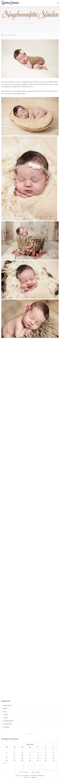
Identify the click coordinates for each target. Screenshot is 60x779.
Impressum (34, 777)
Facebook (36, 772)
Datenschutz (26, 777)
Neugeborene (8, 721)
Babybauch (7, 705)
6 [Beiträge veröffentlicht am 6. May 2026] (22, 752)
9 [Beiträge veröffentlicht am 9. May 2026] (45, 752)
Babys (5, 708)
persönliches (7, 724)
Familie (5, 715)
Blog (4, 711)
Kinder (5, 718)
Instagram (24, 772)
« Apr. (5, 763)
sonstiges (6, 727)
